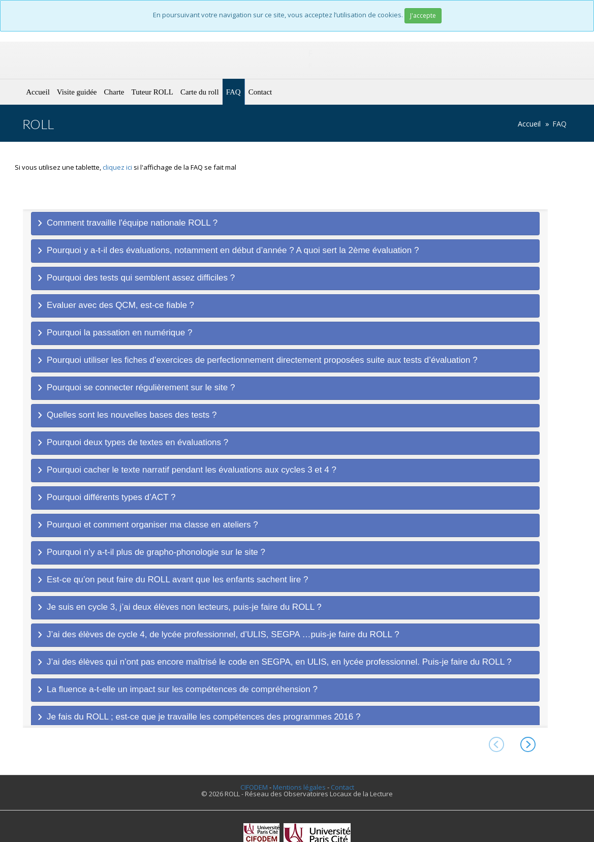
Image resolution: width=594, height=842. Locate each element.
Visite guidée (77, 92)
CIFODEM (254, 787)
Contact (260, 92)
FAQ (233, 92)
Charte (114, 92)
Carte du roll (199, 92)
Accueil (38, 92)
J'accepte (423, 15)
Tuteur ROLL (152, 92)
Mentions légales (299, 787)
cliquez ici (117, 167)
